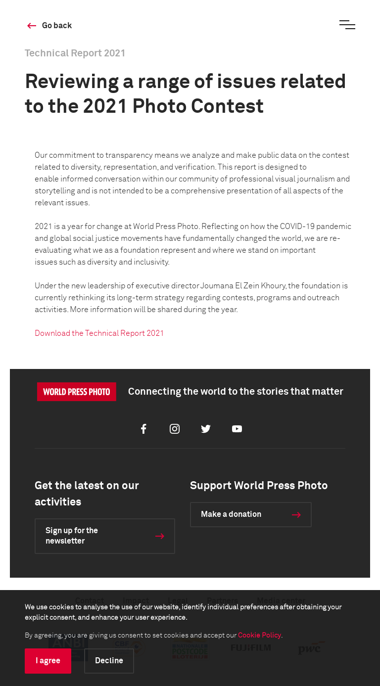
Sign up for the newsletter (72, 536)
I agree (48, 661)
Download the (99, 333)
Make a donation (231, 514)
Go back (57, 26)
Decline (109, 661)
